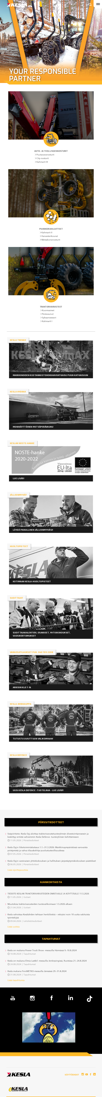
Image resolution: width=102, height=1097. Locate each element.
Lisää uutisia (14, 927)
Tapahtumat (51, 938)
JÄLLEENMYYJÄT (18, 495)
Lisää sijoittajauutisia (18, 870)
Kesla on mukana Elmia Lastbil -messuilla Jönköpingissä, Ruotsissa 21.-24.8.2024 (47, 961)
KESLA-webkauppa (20, 704)
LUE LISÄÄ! (18, 478)
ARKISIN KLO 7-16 (22, 687)
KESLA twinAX (18, 340)
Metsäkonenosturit (50, 240)
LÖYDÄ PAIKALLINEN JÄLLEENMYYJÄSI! (33, 530)
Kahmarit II (46, 233)
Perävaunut (47, 314)
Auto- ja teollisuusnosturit (51, 151)
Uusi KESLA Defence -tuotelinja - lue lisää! (38, 790)
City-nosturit (42, 158)
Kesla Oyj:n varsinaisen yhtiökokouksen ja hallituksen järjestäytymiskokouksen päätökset (52, 861)
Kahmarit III (42, 162)
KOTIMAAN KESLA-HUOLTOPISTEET (32, 581)
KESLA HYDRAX (18, 391)
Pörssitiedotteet (51, 822)
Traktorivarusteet (51, 307)
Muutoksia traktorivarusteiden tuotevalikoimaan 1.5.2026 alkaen (40, 904)
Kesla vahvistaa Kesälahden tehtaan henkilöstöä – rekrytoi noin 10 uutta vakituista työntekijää (49, 916)
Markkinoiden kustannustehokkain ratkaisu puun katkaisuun (50, 375)
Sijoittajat (16, 598)
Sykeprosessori (49, 318)
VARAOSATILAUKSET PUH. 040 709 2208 (31, 652)
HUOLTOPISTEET (19, 546)
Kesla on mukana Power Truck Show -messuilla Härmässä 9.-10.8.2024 (42, 950)
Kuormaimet (48, 310)
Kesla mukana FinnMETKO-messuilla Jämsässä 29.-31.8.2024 (37, 971)
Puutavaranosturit (45, 155)
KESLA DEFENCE (18, 755)
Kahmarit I (47, 321)
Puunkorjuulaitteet (51, 229)
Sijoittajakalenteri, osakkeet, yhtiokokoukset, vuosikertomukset (41, 634)
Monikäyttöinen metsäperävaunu (33, 426)
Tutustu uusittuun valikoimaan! (33, 738)
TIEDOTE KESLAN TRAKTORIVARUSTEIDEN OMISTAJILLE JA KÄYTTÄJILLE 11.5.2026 (48, 894)
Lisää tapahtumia (16, 980)
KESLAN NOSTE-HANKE (22, 443)
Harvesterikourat (49, 236)
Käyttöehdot (72, 1075)
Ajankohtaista (51, 882)
